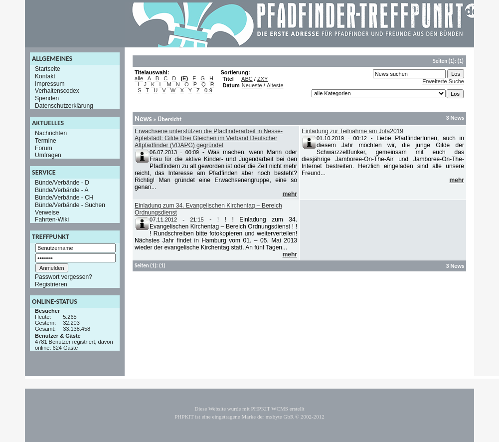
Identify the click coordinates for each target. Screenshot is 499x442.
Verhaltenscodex (57, 90)
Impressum (49, 83)
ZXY (262, 79)
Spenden (47, 98)
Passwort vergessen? (63, 276)
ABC (247, 79)
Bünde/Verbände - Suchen (70, 205)
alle (139, 78)
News (143, 118)
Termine (45, 140)
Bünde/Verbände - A (61, 190)
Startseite (47, 68)
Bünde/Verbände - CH (64, 197)
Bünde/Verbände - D (62, 182)
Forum (43, 147)
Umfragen (48, 155)
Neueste (252, 85)
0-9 (208, 90)
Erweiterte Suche (443, 81)
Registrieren (51, 284)
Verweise (47, 212)
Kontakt (45, 76)
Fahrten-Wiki (52, 219)
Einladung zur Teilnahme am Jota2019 (352, 131)
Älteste (275, 85)
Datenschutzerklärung (64, 105)
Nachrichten (51, 133)
